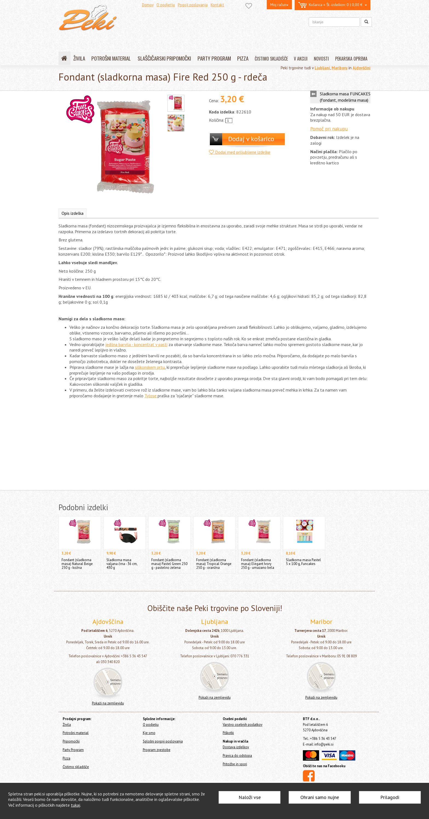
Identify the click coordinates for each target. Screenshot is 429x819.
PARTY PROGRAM (214, 58)
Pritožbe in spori (235, 764)
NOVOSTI (321, 58)
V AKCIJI (301, 58)
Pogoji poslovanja (193, 4)
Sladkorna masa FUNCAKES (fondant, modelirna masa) (345, 97)
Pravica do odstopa (237, 755)
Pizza (66, 758)
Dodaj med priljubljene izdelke (239, 152)
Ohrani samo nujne (319, 797)
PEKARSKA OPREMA (351, 58)
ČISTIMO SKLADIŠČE (271, 58)
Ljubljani (322, 67)
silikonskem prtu (150, 367)
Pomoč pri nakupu (329, 128)
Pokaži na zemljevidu (108, 703)
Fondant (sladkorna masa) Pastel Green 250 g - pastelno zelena (169, 564)
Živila (67, 724)
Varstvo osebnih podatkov (242, 724)
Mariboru (339, 67)
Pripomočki (71, 741)
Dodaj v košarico (251, 139)
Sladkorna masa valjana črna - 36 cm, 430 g (121, 564)
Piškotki (228, 732)
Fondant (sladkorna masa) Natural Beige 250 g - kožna (77, 564)
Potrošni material (76, 732)
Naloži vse (250, 797)
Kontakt (217, 4)
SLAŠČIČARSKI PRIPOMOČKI (164, 58)
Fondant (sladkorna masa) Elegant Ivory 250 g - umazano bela (257, 564)
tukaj (75, 805)
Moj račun (279, 4)
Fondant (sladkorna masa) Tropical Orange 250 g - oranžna (213, 564)
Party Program (73, 749)
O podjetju (165, 4)
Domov (147, 4)
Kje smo (149, 732)
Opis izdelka (72, 213)
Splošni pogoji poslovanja (163, 741)
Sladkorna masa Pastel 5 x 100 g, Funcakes (303, 562)
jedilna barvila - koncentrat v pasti (136, 344)
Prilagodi (389, 797)
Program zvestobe (156, 749)
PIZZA (242, 58)
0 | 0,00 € (332, 5)
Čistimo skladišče (76, 766)
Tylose (151, 395)
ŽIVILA (79, 58)
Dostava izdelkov (236, 747)
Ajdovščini (361, 67)
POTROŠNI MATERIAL (111, 58)
